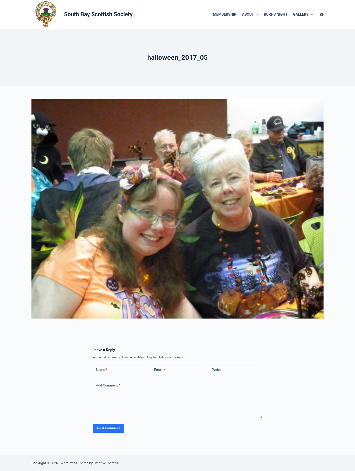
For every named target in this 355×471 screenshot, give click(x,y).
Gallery (304, 14)
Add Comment (108, 385)
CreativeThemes (106, 463)
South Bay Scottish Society (98, 14)
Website (218, 370)
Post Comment (108, 428)
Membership (224, 14)
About (251, 14)
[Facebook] (322, 14)
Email (159, 370)
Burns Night (276, 14)
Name (102, 370)
